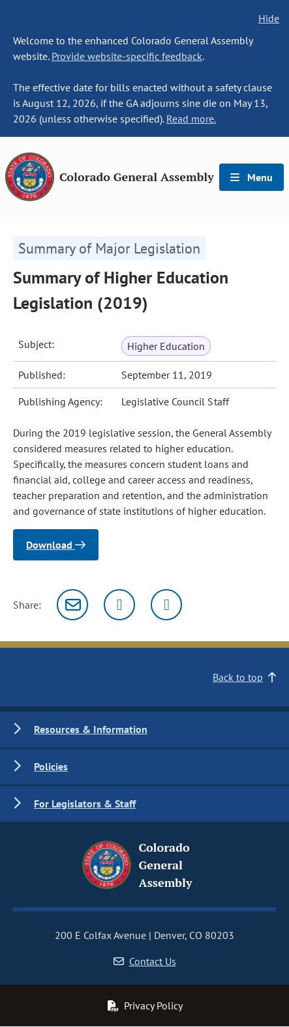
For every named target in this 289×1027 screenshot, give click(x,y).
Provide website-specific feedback (127, 56)
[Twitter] (119, 604)
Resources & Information (90, 729)
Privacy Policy (145, 1005)
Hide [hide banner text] (268, 18)
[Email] (72, 604)
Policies (51, 766)
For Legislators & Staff (85, 803)
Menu (251, 177)
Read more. (191, 118)
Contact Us (145, 961)
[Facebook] (166, 604)
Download (55, 544)
